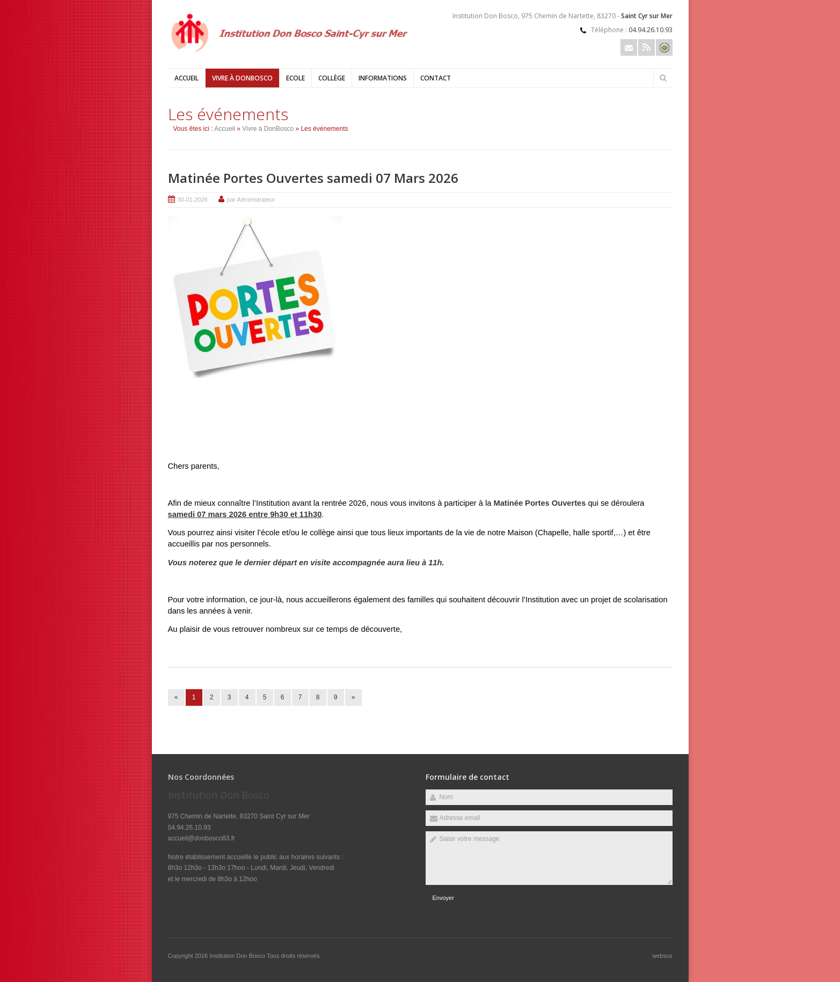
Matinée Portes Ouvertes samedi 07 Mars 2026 (313, 178)
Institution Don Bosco (238, 956)
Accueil (186, 78)
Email (628, 47)
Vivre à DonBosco (242, 78)
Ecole (295, 78)
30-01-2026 (193, 199)
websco (662, 956)
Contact (435, 78)
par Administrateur (251, 199)
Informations (383, 78)
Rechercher (663, 78)
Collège (331, 78)
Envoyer (443, 898)
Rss (646, 47)
